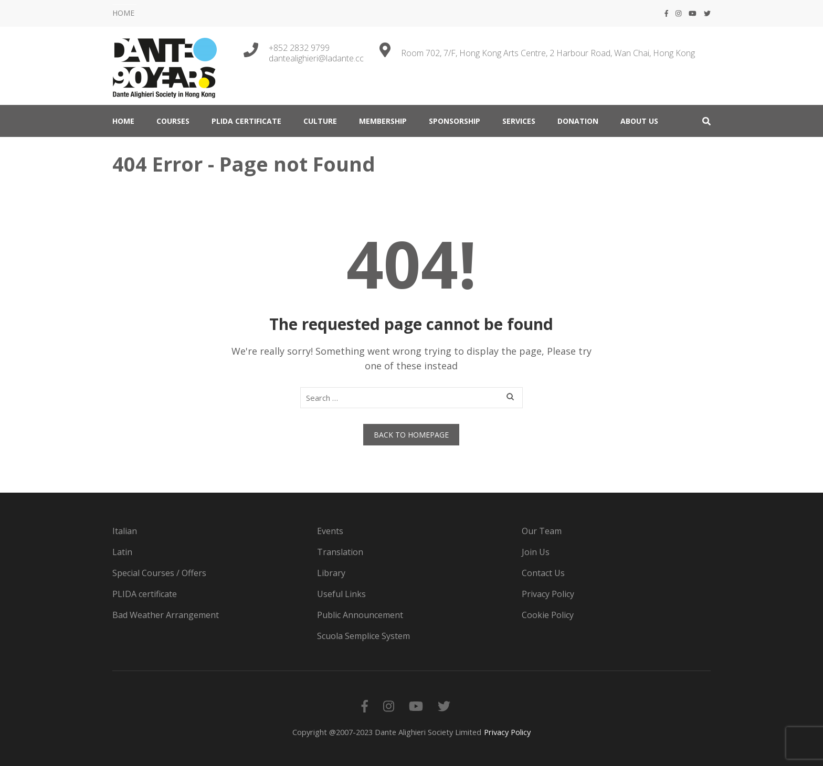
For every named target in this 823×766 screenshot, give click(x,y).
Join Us (536, 552)
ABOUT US (639, 121)
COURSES (172, 121)
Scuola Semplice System (363, 636)
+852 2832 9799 (299, 47)
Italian (124, 531)
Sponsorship (454, 121)
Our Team (542, 531)
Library (331, 573)
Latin (122, 552)
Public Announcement (360, 615)
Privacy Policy (548, 594)
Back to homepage (411, 435)
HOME (123, 12)
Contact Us (543, 573)
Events (330, 531)
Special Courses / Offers (159, 573)
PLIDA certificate (246, 121)
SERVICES (518, 121)
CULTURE (320, 121)
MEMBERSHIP (383, 121)
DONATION (577, 121)
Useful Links (341, 594)
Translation (340, 552)
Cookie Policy (548, 615)
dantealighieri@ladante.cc (316, 58)
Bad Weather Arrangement (165, 615)
